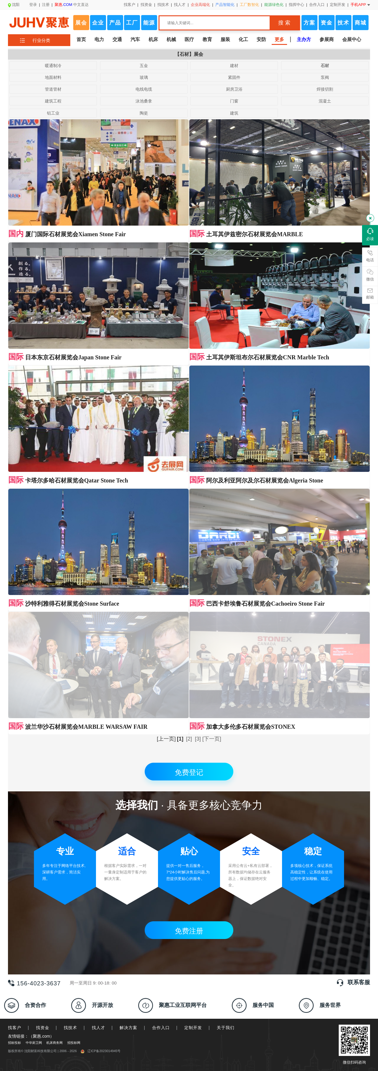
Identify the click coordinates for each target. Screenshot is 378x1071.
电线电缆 (144, 89)
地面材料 (53, 77)
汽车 (135, 39)
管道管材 (53, 89)
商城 (360, 23)
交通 (117, 39)
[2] (189, 632)
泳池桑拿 (144, 101)
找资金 (146, 4)
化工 (243, 39)
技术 (343, 23)
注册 (46, 4)
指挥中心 (296, 4)
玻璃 (144, 77)
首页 (81, 39)
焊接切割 (325, 89)
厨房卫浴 (234, 89)
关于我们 (225, 921)
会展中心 (351, 39)
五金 (144, 65)
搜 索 (284, 23)
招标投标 (14, 936)
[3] (198, 632)
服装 (225, 39)
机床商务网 (54, 936)
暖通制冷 (53, 65)
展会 (81, 23)
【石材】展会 (189, 54)
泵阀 (325, 77)
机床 (153, 39)
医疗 (189, 39)
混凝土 (325, 101)
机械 (171, 39)
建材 (234, 65)
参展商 (327, 39)
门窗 (234, 101)
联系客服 (359, 876)
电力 (99, 39)
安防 (261, 39)
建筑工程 (53, 101)
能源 (149, 23)
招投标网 (73, 936)
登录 (33, 4)
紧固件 (234, 77)
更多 (279, 39)
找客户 (129, 4)
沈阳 (13, 4)
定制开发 (337, 4)
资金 (327, 23)
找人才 (179, 4)
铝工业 (53, 113)
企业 (98, 23)
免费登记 (189, 666)
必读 (370, 234)
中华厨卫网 (34, 936)
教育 (207, 39)
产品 (115, 23)
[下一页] (211, 632)
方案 (309, 23)
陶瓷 (144, 113)
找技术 (163, 4)
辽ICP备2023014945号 (101, 944)
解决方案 (128, 921)
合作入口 (317, 4)
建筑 (234, 113)
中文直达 (72, 4)
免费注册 (189, 825)
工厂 (132, 23)
